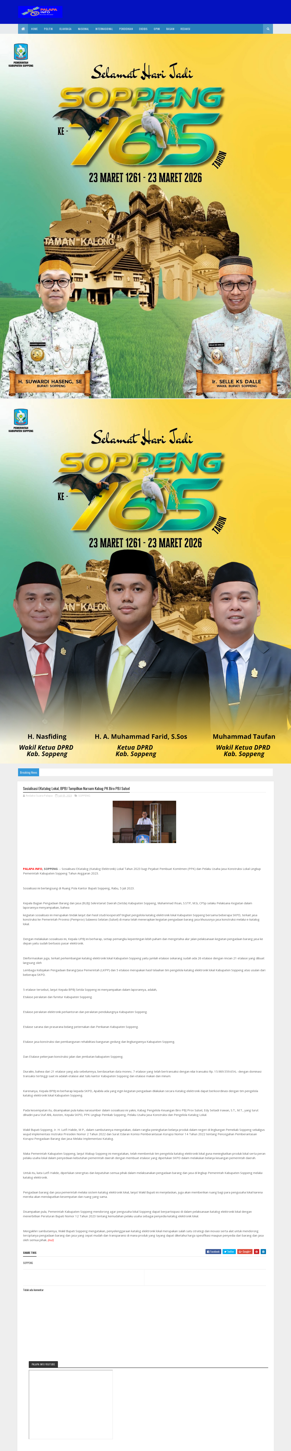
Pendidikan (126, 29)
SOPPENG (84, 797)
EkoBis (143, 29)
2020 (37, 1445)
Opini (157, 29)
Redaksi (185, 29)
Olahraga (65, 29)
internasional (104, 29)
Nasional (83, 29)
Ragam (170, 29)
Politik (48, 29)
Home (34, 29)
